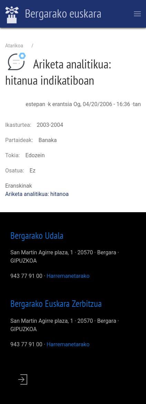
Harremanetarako (68, 276)
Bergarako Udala (37, 235)
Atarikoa (14, 45)
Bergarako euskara (53, 14)
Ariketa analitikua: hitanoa (37, 194)
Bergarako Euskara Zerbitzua (56, 303)
